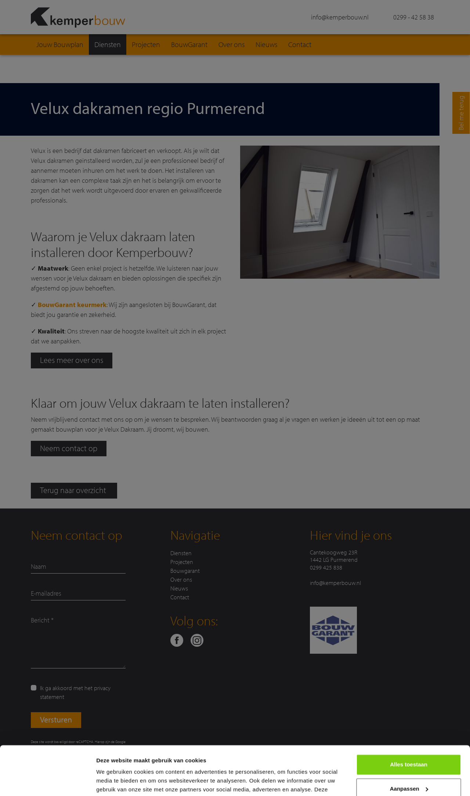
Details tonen (113, 781)
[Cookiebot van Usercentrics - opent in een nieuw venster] (47, 781)
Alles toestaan (408, 718)
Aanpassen (409, 742)
